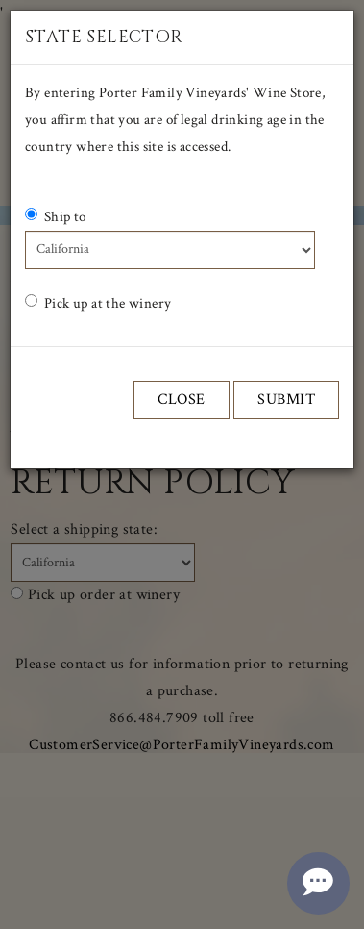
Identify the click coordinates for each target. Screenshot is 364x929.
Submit (286, 399)
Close (182, 399)
